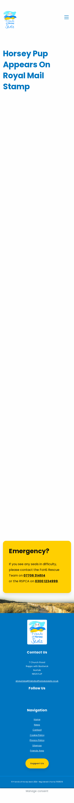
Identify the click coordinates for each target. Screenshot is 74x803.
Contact (37, 729)
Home (37, 719)
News (37, 724)
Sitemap (37, 745)
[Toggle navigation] (66, 17)
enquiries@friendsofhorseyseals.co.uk (37, 681)
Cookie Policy (37, 735)
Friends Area (37, 750)
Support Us (37, 763)
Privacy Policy (37, 740)
